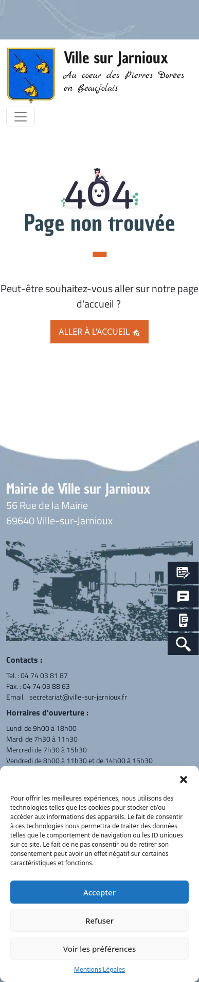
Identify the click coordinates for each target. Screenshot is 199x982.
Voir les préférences (99, 949)
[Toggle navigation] (20, 117)
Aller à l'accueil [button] (99, 331)
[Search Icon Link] (183, 644)
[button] (183, 778)
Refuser (99, 920)
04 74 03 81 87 (44, 675)
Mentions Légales (99, 969)
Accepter (99, 892)
